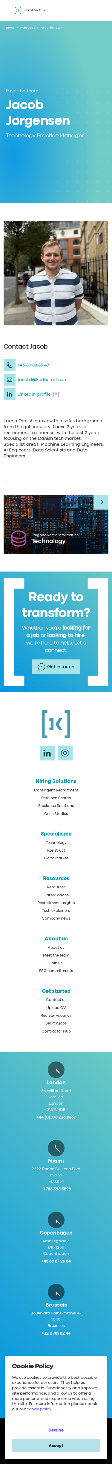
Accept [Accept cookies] (56, 1446)
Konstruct (27, 27)
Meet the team (56, 955)
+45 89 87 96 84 (56, 1261)
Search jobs (56, 1023)
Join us (56, 963)
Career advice (56, 895)
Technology (56, 843)
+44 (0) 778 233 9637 (56, 1117)
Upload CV (56, 1008)
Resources (56, 887)
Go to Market (56, 858)
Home (10, 27)
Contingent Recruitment (56, 790)
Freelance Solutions (56, 806)
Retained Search (56, 798)
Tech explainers (56, 911)
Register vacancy (56, 1016)
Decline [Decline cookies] (56, 1430)
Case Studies (56, 814)
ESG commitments (56, 971)
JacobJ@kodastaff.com (42, 380)
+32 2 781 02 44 (56, 1333)
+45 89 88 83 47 (33, 365)
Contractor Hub (56, 1031)
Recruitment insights (56, 903)
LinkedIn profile (38, 394)
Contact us (56, 1000)
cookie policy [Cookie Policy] (39, 1409)
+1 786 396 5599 (56, 1189)
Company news (56, 918)
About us (56, 948)
